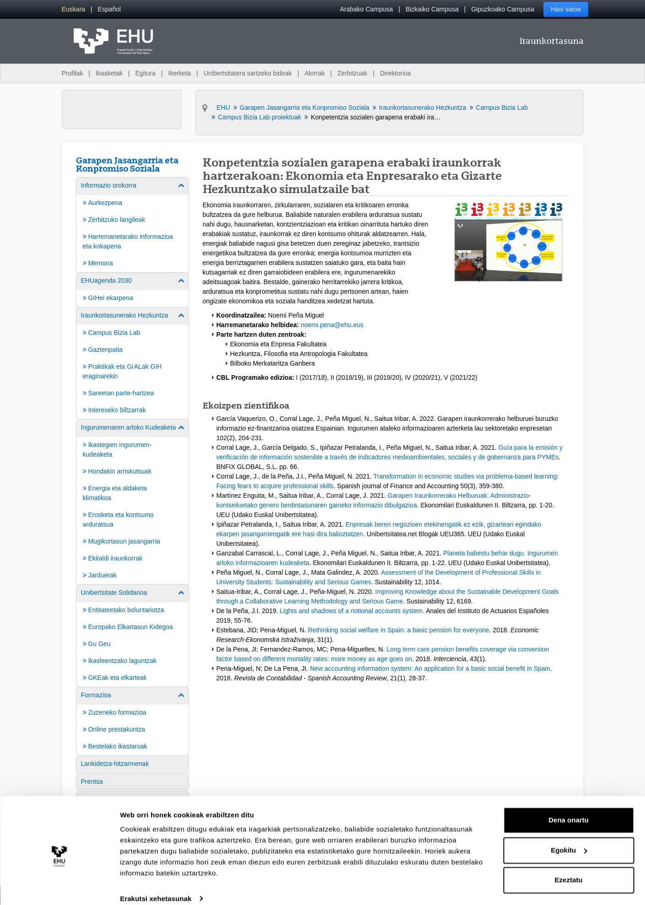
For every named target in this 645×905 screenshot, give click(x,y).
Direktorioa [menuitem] (395, 73)
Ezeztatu (569, 869)
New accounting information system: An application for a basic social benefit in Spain (430, 668)
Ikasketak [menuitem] (109, 73)
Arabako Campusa (366, 9)
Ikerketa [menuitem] (179, 73)
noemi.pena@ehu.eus (332, 325)
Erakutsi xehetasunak (155, 887)
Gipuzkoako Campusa (502, 9)
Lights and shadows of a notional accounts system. (353, 610)
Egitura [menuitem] (145, 73)
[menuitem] (73, 9)
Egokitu (569, 838)
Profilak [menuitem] (72, 73)
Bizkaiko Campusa (432, 9)
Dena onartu (568, 809)
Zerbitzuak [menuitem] (352, 73)
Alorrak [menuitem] (314, 73)
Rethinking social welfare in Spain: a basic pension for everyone (398, 630)
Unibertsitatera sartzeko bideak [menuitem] (248, 73)
